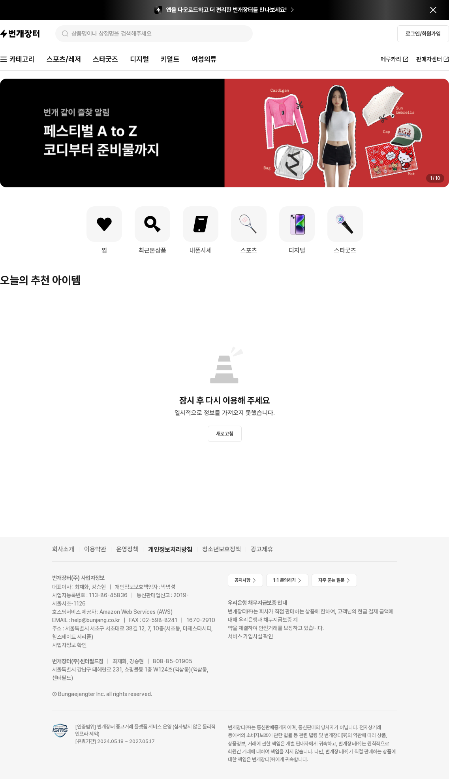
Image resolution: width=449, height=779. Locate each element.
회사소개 (63, 549)
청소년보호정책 (221, 549)
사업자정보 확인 (69, 645)
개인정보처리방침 (170, 549)
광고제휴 (262, 549)
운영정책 (127, 549)
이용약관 (95, 549)
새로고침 (224, 434)
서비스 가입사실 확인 (250, 636)
